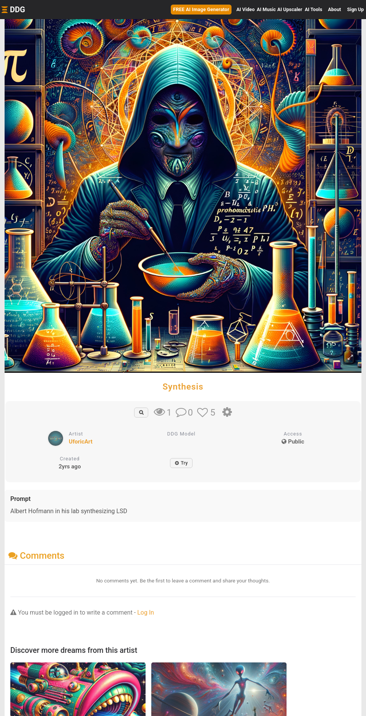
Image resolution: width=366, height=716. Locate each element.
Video (245, 9)
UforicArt (80, 441)
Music (266, 9)
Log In (145, 612)
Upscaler (289, 9)
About (334, 9)
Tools (313, 9)
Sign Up (355, 9)
